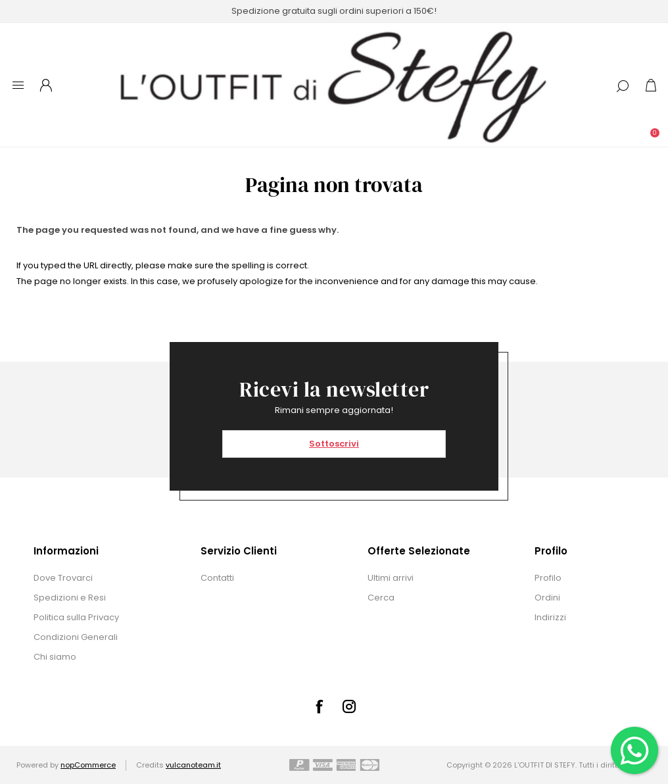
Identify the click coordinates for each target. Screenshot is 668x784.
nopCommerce (88, 765)
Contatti (217, 578)
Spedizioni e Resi (70, 597)
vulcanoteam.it (193, 765)
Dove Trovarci (63, 578)
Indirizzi (550, 617)
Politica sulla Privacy (76, 617)
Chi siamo (55, 656)
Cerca (381, 597)
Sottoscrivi (334, 443)
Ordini (547, 597)
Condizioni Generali (76, 637)
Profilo (548, 578)
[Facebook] (319, 706)
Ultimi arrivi (391, 578)
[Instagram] (349, 706)
